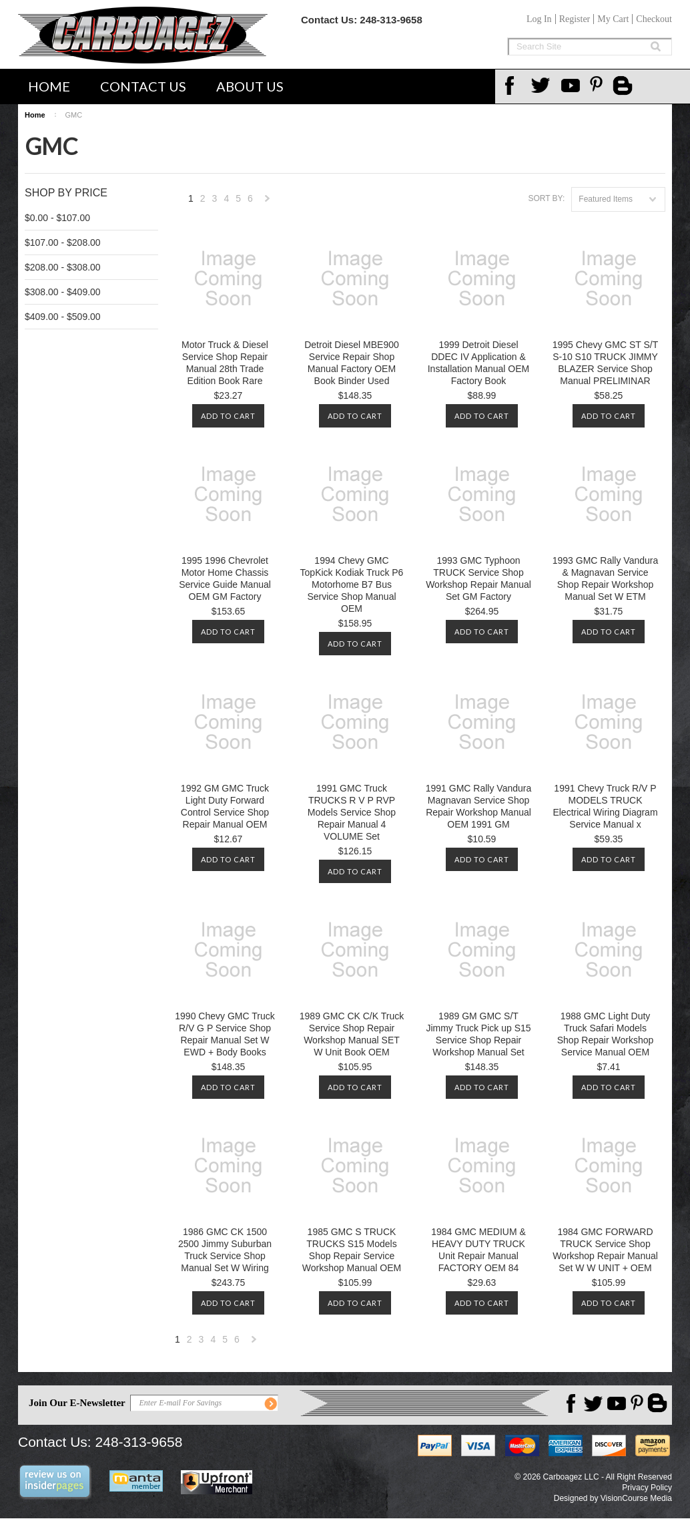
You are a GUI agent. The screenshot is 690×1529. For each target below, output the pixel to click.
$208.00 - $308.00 (63, 267)
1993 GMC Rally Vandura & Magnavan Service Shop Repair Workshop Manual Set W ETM (605, 578)
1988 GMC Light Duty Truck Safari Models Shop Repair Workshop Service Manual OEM (605, 1034)
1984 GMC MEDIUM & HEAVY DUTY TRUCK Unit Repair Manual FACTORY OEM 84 (478, 1249)
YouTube (572, 85)
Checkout (654, 19)
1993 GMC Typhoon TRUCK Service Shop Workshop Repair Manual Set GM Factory (478, 578)
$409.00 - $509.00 (63, 316)
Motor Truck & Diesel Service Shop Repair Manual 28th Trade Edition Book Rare (225, 362)
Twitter (542, 85)
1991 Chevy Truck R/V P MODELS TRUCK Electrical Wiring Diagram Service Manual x (605, 806)
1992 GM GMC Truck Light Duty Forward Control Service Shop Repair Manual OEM (225, 806)
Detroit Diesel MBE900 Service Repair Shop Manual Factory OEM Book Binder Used (351, 362)
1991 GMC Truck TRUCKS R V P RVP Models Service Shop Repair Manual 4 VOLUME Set (352, 812)
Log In (539, 19)
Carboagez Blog (624, 86)
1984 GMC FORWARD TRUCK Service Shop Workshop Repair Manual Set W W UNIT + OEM (605, 1249)
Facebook (513, 85)
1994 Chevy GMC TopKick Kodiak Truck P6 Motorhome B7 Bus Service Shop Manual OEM (352, 584)
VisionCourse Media (636, 1498)
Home (49, 86)
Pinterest (601, 85)
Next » (267, 202)
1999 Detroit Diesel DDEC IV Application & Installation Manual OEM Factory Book (479, 362)
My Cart (613, 19)
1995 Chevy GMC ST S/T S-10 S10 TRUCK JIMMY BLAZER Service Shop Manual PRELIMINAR (605, 362)
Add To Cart (228, 415)
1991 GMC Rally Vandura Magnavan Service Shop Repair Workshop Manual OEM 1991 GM (478, 806)
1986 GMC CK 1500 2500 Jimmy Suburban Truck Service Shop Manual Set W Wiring (225, 1249)
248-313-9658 (391, 19)
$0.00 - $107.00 (57, 217)
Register (575, 19)
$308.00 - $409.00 (63, 292)
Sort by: (546, 198)
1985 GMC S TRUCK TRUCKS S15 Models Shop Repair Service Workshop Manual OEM (351, 1249)
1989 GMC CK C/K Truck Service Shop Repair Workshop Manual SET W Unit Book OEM (352, 1034)
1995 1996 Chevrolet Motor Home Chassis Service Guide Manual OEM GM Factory (225, 578)
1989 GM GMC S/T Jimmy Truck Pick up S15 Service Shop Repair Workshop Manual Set (478, 1034)
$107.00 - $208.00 (63, 242)
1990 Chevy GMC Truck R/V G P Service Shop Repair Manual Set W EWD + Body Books (224, 1034)
